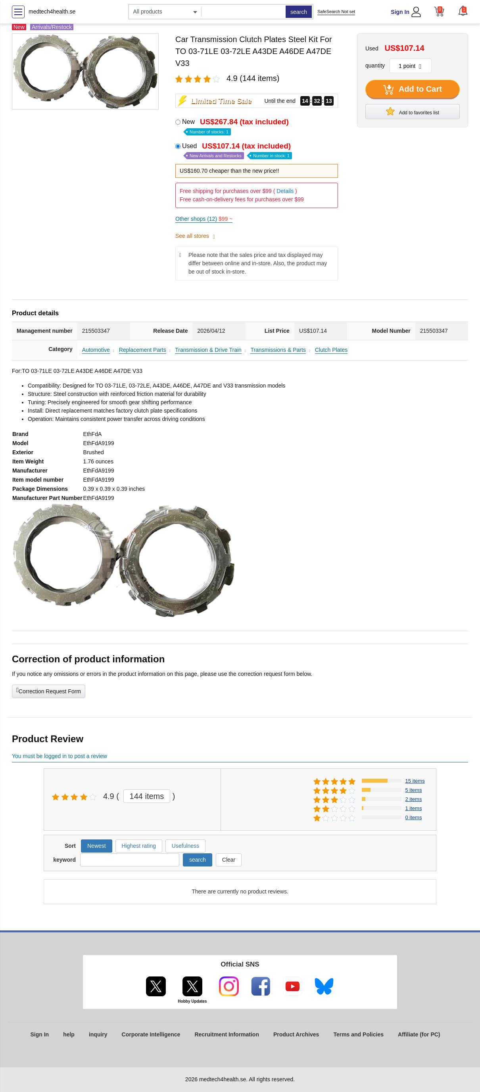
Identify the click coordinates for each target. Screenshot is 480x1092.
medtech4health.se (52, 11)
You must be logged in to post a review (59, 756)
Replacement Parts (142, 350)
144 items (147, 796)
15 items (415, 781)
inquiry (98, 1034)
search (298, 12)
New (236, 126)
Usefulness (185, 846)
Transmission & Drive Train (208, 350)
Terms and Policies (358, 1034)
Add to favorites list (412, 111)
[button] (463, 11)
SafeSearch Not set (336, 11)
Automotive (96, 350)
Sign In (400, 12)
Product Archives (296, 1034)
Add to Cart (412, 90)
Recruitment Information (226, 1034)
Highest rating (139, 846)
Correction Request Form (48, 691)
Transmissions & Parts (278, 350)
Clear (228, 860)
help (69, 1034)
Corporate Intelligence (151, 1034)
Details (285, 191)
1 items (413, 808)
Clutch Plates (331, 350)
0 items (413, 817)
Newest (96, 846)
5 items (413, 790)
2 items (413, 799)
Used (237, 151)
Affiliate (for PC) (419, 1034)
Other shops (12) (203, 219)
